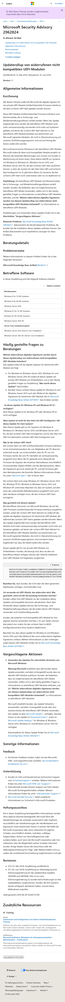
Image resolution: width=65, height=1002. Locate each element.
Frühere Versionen (33, 982)
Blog (45, 982)
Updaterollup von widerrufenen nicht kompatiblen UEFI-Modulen (31, 42)
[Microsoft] (32, 3)
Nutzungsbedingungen (14, 990)
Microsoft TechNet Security (20, 796)
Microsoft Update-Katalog (19, 720)
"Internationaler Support (47, 793)
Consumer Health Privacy (41, 986)
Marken (43, 990)
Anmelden (59, 3)
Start (12, 21)
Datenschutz (21, 986)
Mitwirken (9, 986)
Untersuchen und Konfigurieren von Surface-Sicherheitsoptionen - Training (30, 920)
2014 (41, 21)
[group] (32, 573)
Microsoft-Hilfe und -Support (36, 783)
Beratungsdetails (11, 49)
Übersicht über (18, 475)
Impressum (30, 990)
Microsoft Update (34, 713)
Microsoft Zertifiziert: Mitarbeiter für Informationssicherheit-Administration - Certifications (27, 938)
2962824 (41, 265)
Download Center (38, 717)
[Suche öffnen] (51, 3)
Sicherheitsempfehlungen (27, 21)
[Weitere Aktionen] (59, 21)
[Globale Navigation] (2, 3)
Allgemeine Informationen (15, 46)
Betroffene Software (13, 52)
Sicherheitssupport (21, 780)
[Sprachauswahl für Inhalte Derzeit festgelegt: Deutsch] (11, 970)
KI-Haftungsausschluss (14, 982)
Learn (5, 21)
